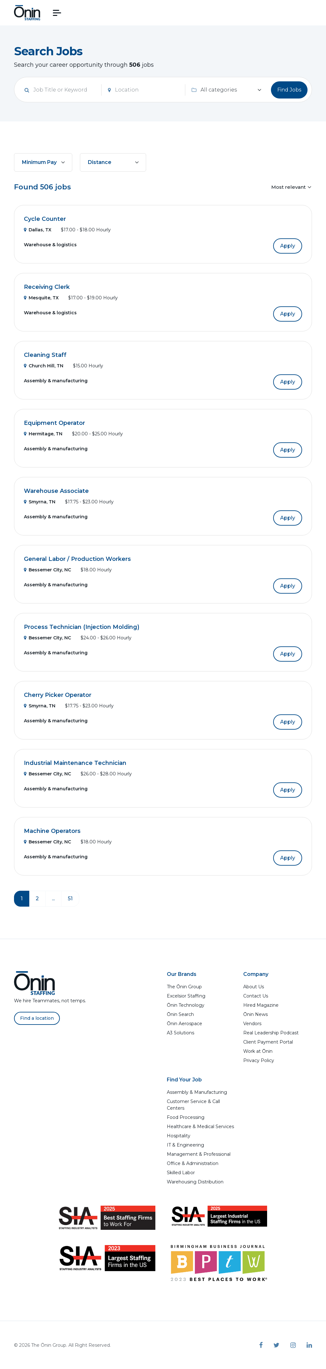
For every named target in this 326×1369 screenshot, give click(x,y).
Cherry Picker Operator (57, 694)
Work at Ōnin (258, 1051)
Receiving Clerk (47, 286)
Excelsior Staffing (186, 996)
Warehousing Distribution (195, 1182)
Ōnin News (255, 1014)
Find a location (37, 1018)
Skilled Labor (181, 1172)
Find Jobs (289, 90)
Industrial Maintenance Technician (75, 762)
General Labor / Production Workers (77, 558)
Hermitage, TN (43, 434)
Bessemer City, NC (47, 570)
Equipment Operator (54, 422)
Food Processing (185, 1117)
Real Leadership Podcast (271, 1033)
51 (70, 899)
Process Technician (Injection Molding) (81, 626)
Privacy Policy (258, 1060)
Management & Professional (198, 1154)
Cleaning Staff (45, 354)
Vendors (252, 1023)
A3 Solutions (180, 1033)
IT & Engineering (185, 1145)
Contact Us (255, 996)
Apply (287, 246)
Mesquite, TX (41, 298)
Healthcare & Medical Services (200, 1126)
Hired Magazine (261, 1005)
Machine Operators (52, 831)
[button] (57, 13)
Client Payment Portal (268, 1042)
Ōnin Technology (185, 1005)
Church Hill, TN (43, 366)
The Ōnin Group (184, 987)
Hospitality (178, 1136)
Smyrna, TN (39, 502)
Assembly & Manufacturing (197, 1092)
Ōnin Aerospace (184, 1023)
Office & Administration (192, 1163)
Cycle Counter (45, 218)
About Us (253, 987)
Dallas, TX (37, 230)
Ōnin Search (180, 1014)
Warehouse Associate (56, 490)
